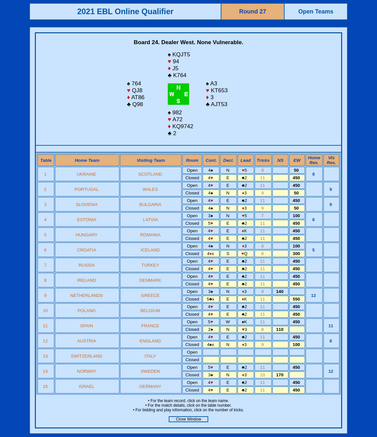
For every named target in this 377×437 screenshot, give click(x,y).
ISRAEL (86, 386)
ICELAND (150, 250)
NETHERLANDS (86, 295)
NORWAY (86, 371)
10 (46, 310)
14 (46, 371)
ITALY (150, 356)
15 (46, 386)
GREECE (150, 295)
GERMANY (150, 386)
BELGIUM (150, 310)
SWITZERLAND (86, 356)
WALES (150, 189)
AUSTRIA (86, 340)
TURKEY (150, 265)
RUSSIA (87, 265)
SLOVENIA (86, 204)
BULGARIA (150, 204)
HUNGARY (86, 234)
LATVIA (150, 219)
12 (46, 340)
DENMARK (150, 280)
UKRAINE (86, 174)
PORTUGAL (87, 189)
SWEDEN (150, 371)
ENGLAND (150, 340)
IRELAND (86, 280)
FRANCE (150, 325)
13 (46, 356)
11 (263, 177)
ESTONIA (86, 219)
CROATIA (86, 250)
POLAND (87, 310)
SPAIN (86, 325)
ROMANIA (150, 234)
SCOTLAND (150, 174)
